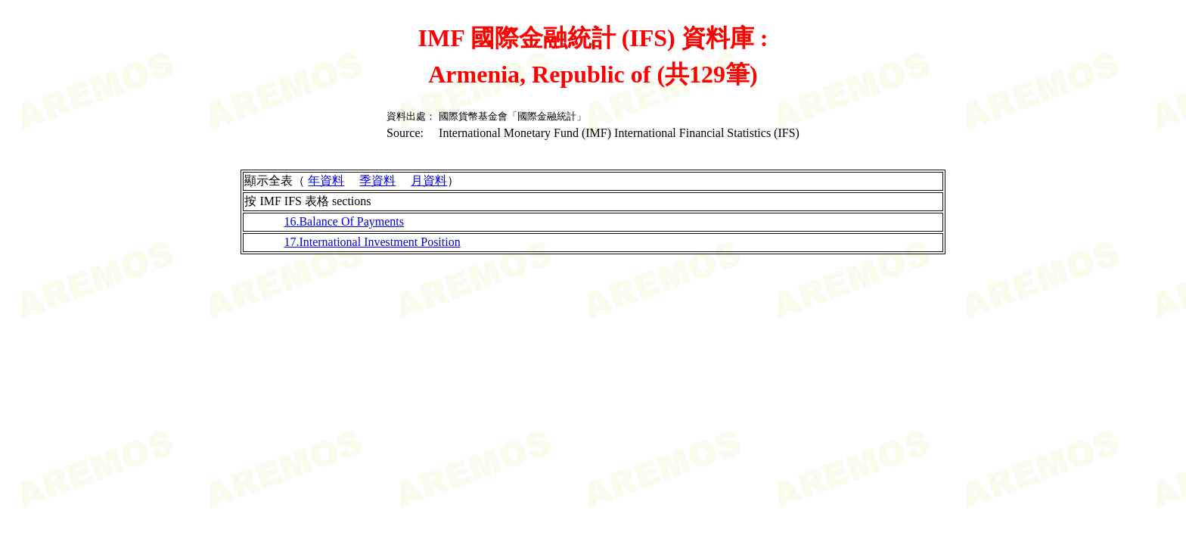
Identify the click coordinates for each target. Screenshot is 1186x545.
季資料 (377, 180)
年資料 (326, 180)
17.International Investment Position (372, 241)
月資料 (429, 180)
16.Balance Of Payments (344, 221)
